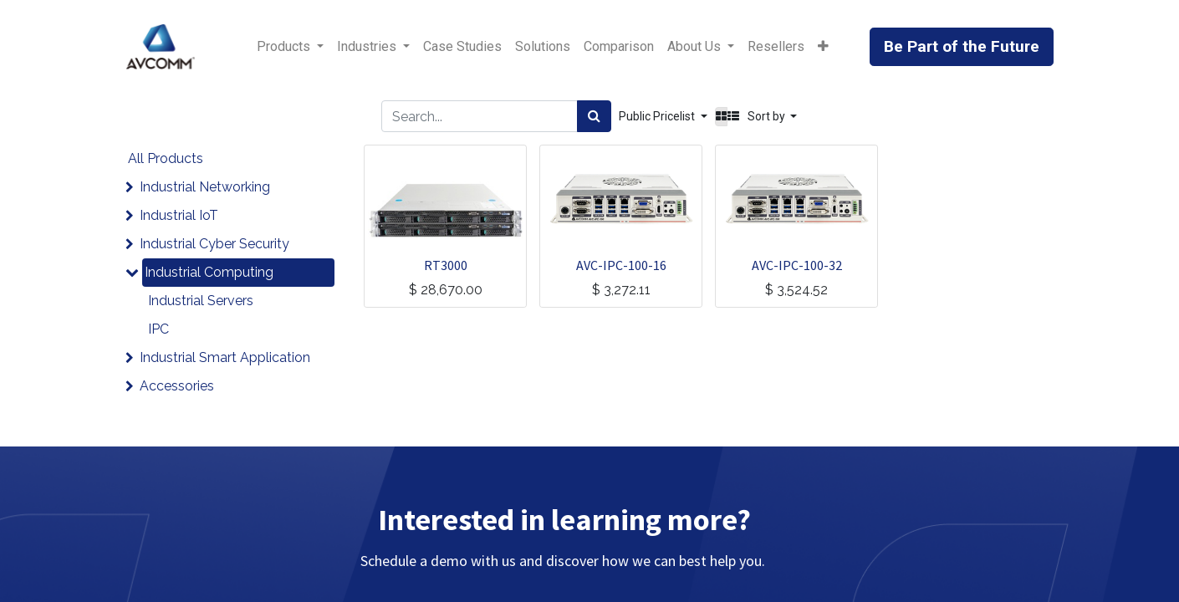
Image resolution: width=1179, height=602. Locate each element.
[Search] (594, 116)
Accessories (177, 386)
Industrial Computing (209, 272)
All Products (165, 158)
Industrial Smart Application (225, 357)
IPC (158, 329)
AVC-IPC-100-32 (797, 265)
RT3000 (445, 265)
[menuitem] (462, 47)
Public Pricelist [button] (658, 116)
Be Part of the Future (961, 46)
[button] (823, 47)
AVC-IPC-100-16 (621, 265)
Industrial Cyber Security (214, 244)
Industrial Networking (205, 187)
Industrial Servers (200, 301)
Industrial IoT (179, 215)
